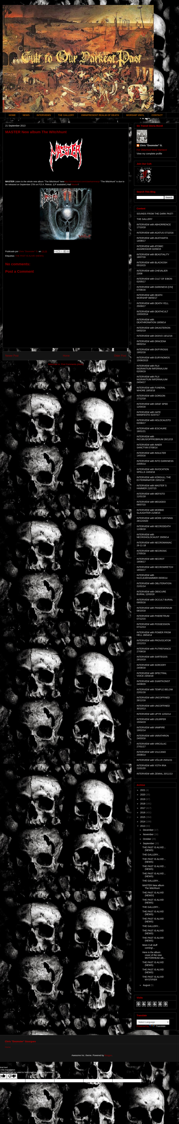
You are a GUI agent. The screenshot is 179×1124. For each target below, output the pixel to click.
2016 (143, 812)
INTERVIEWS (44, 115)
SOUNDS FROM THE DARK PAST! (155, 213)
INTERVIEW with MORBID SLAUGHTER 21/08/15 (150, 511)
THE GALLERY (66, 115)
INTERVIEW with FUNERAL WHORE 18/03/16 (151, 389)
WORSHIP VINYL (135, 115)
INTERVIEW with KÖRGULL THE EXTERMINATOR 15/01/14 (154, 478)
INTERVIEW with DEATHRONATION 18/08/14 (151, 321)
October (147, 839)
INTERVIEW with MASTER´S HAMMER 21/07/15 (152, 487)
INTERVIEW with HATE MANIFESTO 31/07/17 (149, 413)
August (147, 985)
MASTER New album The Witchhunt (153, 886)
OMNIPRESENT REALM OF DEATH (100, 115)
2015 (143, 817)
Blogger (108, 1055)
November (148, 834)
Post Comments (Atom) (72, 364)
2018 (143, 803)
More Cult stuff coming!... (149, 946)
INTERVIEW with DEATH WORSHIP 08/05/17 (149, 296)
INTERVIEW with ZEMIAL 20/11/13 (155, 773)
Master (74, 184)
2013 (143, 826)
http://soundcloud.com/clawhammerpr (82, 181)
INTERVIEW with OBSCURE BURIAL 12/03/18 (151, 593)
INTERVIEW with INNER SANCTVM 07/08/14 (149, 446)
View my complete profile (149, 153)
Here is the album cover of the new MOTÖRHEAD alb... (153, 955)
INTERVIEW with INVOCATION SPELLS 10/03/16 (153, 470)
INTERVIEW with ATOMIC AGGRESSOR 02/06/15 (150, 247)
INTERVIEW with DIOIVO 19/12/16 (154, 336)
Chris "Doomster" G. (151, 145)
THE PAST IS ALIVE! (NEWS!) (153, 894)
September (149, 843)
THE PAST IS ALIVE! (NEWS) (29, 256)
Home (66, 355)
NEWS (26, 115)
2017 (143, 808)
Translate (157, 1026)
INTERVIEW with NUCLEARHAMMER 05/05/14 (152, 576)
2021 (143, 790)
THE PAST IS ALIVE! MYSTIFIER (153, 978)
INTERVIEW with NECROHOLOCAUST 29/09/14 (153, 536)
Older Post (120, 355)
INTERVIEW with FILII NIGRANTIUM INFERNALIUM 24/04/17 (152, 379)
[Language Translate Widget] (153, 1022)
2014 (143, 821)
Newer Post (12, 355)
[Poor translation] (12, 1076)
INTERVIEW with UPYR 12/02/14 (154, 714)
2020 (143, 794)
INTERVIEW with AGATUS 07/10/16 (155, 232)
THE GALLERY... (151, 854)
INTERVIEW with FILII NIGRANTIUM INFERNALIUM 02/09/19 (152, 368)
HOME (12, 115)
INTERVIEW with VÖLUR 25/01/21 (154, 760)
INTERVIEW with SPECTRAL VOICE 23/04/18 (152, 674)
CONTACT (157, 115)
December (148, 830)
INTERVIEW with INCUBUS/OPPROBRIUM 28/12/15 (155, 438)
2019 (143, 799)
